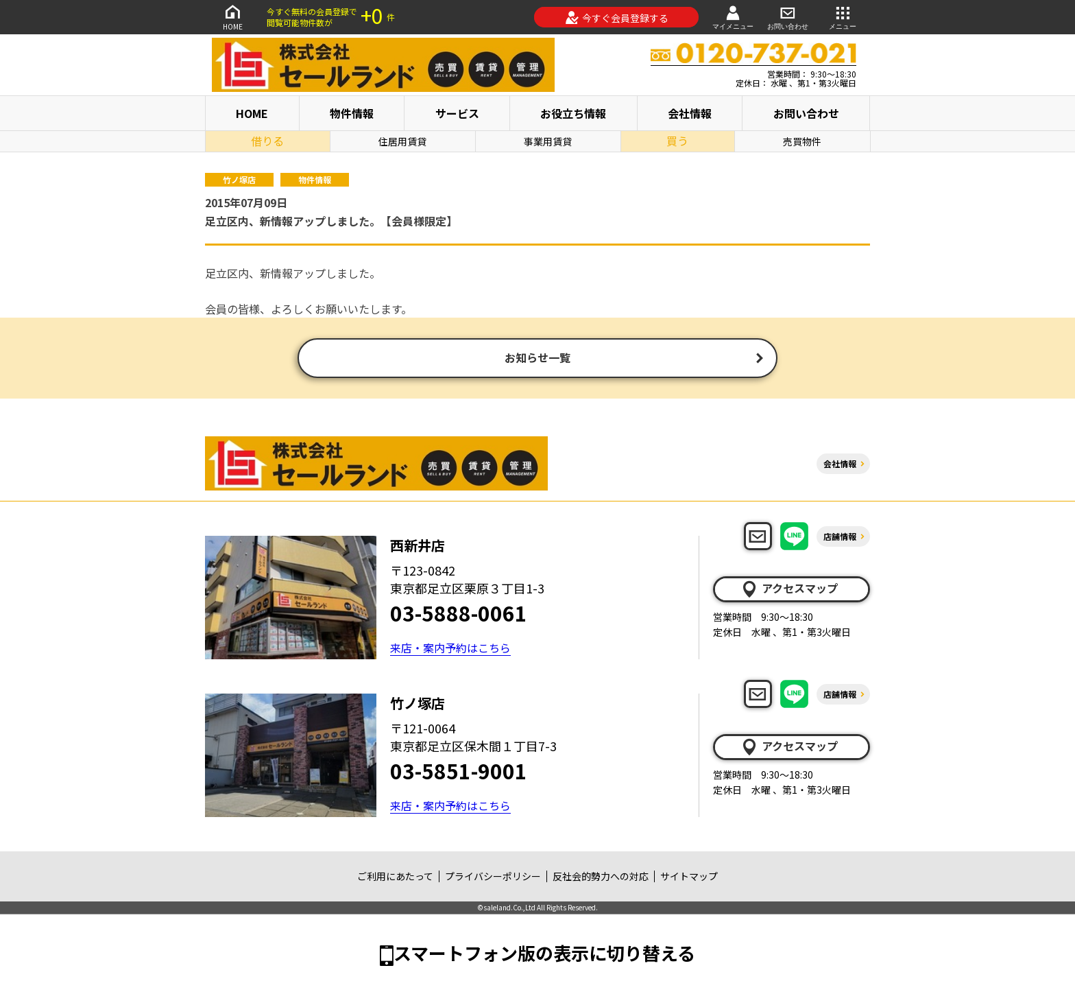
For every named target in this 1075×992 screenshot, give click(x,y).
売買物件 (802, 141)
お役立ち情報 (573, 113)
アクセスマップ (789, 590)
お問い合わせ (787, 16)
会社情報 (690, 113)
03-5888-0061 (458, 614)
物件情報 (352, 113)
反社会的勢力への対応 (601, 877)
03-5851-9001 (458, 771)
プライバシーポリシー (493, 877)
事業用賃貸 (548, 141)
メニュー (842, 16)
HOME (232, 17)
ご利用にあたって (395, 877)
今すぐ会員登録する (616, 18)
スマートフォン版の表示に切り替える (544, 954)
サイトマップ (689, 877)
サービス (457, 113)
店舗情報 (839, 537)
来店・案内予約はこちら (450, 649)
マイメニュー (732, 16)
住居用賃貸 (402, 141)
